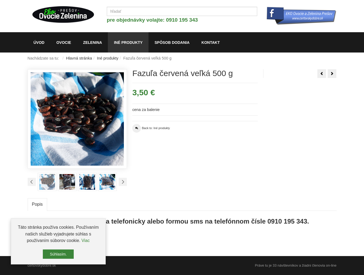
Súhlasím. (58, 255)
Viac (85, 242)
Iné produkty (107, 58)
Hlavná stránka (79, 58)
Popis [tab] (37, 204)
